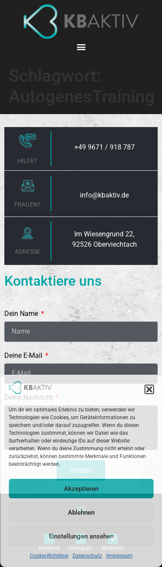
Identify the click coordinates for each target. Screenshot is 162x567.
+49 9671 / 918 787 (104, 147)
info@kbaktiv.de (104, 195)
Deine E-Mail (24, 356)
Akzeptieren (81, 489)
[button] (149, 389)
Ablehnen (81, 512)
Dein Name (22, 314)
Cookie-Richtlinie (49, 556)
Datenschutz (87, 556)
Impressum (119, 556)
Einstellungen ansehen (81, 536)
